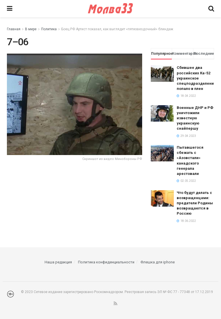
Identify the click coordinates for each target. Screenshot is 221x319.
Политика (49, 29)
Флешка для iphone (157, 262)
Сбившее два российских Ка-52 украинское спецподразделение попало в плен (196, 78)
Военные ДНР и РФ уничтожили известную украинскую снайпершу (195, 118)
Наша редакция (58, 262)
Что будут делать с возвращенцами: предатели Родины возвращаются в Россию (195, 203)
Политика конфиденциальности (106, 262)
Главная (13, 29)
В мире (31, 29)
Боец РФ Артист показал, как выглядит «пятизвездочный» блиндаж (117, 29)
